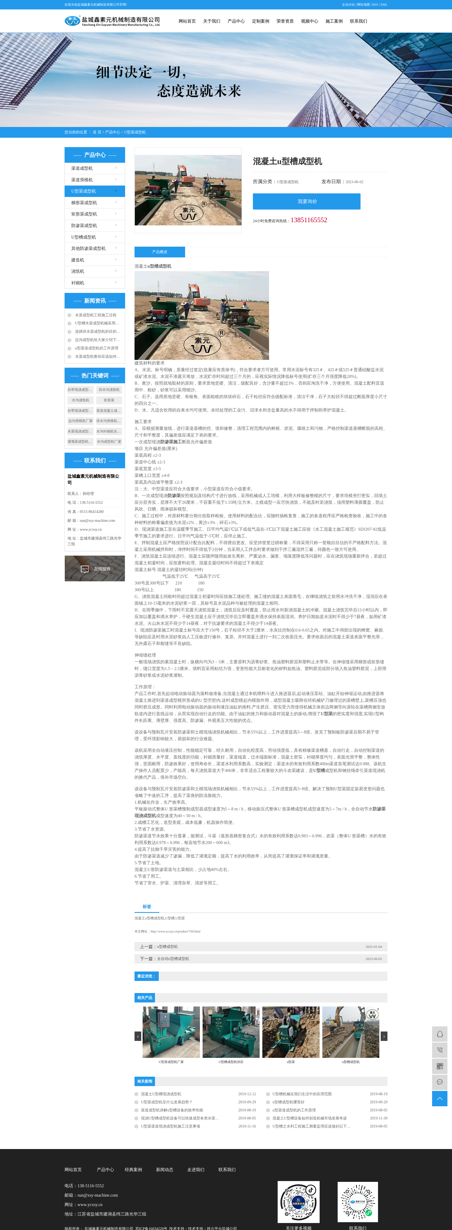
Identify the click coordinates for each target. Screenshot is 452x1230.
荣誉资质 (285, 21)
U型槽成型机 (83, 237)
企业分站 (348, 4)
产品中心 (236, 21)
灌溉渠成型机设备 (81, 441)
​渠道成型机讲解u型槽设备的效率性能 (172, 1110)
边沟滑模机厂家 (80, 421)
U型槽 (170, 918)
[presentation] (138, 1036)
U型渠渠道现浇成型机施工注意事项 (170, 1126)
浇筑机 (77, 271)
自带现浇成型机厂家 (81, 390)
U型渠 (180, 918)
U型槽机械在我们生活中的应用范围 (302, 1094)
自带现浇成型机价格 (81, 411)
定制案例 (260, 21)
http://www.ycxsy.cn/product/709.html (175, 931)
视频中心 (309, 21)
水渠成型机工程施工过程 (95, 315)
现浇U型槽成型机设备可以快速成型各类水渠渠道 (182, 1118)
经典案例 (133, 1169)
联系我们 (358, 21)
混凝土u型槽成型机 (149, 918)
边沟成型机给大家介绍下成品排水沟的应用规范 (98, 340)
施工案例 (334, 21)
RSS (375, 4)
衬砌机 (77, 283)
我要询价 (307, 201)
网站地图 (364, 4)
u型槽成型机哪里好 (289, 1102)
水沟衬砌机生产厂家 (109, 431)
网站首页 (187, 21)
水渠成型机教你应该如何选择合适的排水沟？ (98, 357)
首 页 (97, 132)
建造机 (77, 260)
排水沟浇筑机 (109, 390)
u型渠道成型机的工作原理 (96, 348)
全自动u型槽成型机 (173, 959)
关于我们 (211, 21)
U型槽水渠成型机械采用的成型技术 (98, 323)
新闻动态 (164, 1169)
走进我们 (195, 1169)
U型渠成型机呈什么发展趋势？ (167, 1102)
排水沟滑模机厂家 (109, 421)
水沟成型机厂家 (109, 441)
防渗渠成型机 (84, 225)
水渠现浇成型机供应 (81, 431)
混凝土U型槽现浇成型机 (161, 1094)
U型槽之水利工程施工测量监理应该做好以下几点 (313, 1126)
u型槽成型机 (167, 947)
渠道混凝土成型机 (109, 411)
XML (383, 4)
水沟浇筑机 (80, 400)
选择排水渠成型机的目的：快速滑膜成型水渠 (98, 331)
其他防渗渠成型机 (88, 248)
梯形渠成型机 (84, 202)
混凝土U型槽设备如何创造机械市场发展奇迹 (310, 1118)
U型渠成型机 (135, 132)
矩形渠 (109, 400)
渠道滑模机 (82, 180)
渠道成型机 (82, 168)
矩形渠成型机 (84, 214)
